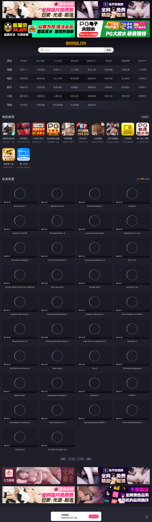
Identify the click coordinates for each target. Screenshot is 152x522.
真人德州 (41, 60)
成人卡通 (58, 78)
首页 (63, 459)
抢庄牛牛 (142, 60)
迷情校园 (92, 96)
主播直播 (126, 69)
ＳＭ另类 (142, 69)
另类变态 (142, 78)
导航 (9, 104)
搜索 (109, 50)
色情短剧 (92, 104)
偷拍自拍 (41, 78)
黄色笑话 (126, 96)
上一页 (71, 459)
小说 (9, 96)
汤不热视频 (58, 104)
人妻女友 (58, 96)
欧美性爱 (75, 78)
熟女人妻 (92, 69)
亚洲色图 (41, 87)
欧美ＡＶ (58, 69)
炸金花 (109, 60)
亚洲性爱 (24, 78)
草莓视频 (41, 104)
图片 (9, 87)
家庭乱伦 (41, 96)
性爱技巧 (142, 96)
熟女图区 (126, 87)
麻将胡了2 (91, 60)
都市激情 (24, 96)
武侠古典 (75, 96)
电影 (9, 78)
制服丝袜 (92, 78)
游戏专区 (75, 60)
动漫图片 (75, 87)
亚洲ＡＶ (24, 69)
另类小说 (109, 96)
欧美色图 (58, 87)
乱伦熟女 (126, 78)
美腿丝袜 (92, 87)
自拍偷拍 (41, 69)
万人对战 (58, 60)
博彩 (9, 60)
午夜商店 (24, 104)
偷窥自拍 (24, 87)
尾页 (89, 459)
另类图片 (142, 87)
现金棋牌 (126, 60)
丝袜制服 (109, 69)
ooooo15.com (76, 43)
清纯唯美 (109, 87)
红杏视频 (75, 104)
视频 (9, 69)
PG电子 (23, 60)
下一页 (80, 459)
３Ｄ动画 (75, 69)
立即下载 (93, 516)
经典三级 (109, 78)
